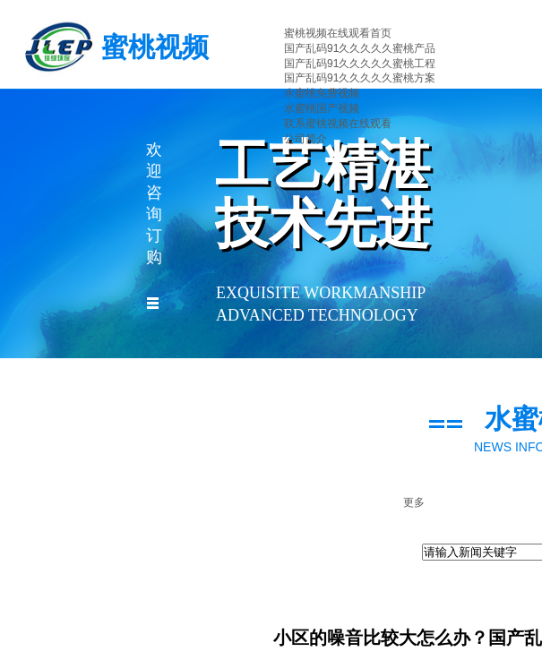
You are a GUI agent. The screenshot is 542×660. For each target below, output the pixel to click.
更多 (414, 502)
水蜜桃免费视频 (321, 93)
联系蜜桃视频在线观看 (337, 123)
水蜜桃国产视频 (321, 108)
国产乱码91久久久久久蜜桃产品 (359, 48)
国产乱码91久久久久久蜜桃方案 (359, 78)
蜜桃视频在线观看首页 (337, 33)
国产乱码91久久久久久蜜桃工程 (359, 63)
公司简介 (305, 139)
